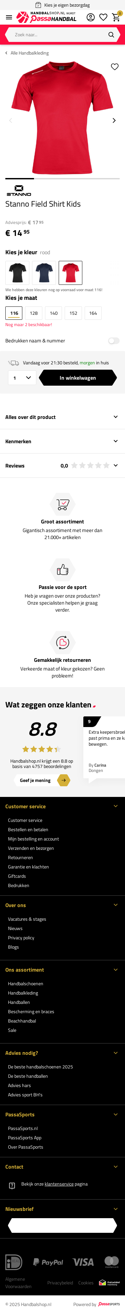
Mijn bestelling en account (33, 838)
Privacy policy (21, 937)
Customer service (25, 820)
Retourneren (20, 857)
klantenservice (59, 1183)
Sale (12, 1030)
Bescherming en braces (31, 1011)
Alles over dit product (30, 417)
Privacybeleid (60, 1282)
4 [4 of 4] (105, 178)
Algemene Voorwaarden (18, 1282)
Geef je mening (35, 780)
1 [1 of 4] (19, 178)
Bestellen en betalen (28, 829)
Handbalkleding (23, 992)
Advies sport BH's (25, 1094)
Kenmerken (18, 441)
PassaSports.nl (23, 1128)
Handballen (19, 1002)
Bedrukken (18, 885)
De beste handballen (28, 1075)
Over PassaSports (25, 1146)
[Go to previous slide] (10, 120)
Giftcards (17, 875)
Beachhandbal (22, 1020)
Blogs (13, 946)
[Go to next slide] (114, 120)
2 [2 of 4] (48, 178)
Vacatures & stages (27, 918)
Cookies (86, 1282)
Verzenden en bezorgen (31, 847)
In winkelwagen (78, 378)
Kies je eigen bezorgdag (62, 5)
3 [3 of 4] (77, 178)
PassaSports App (24, 1137)
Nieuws (15, 928)
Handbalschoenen (25, 983)
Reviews (57, 465)
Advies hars (19, 1085)
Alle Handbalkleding (30, 53)
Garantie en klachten (28, 866)
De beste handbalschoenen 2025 (40, 1066)
